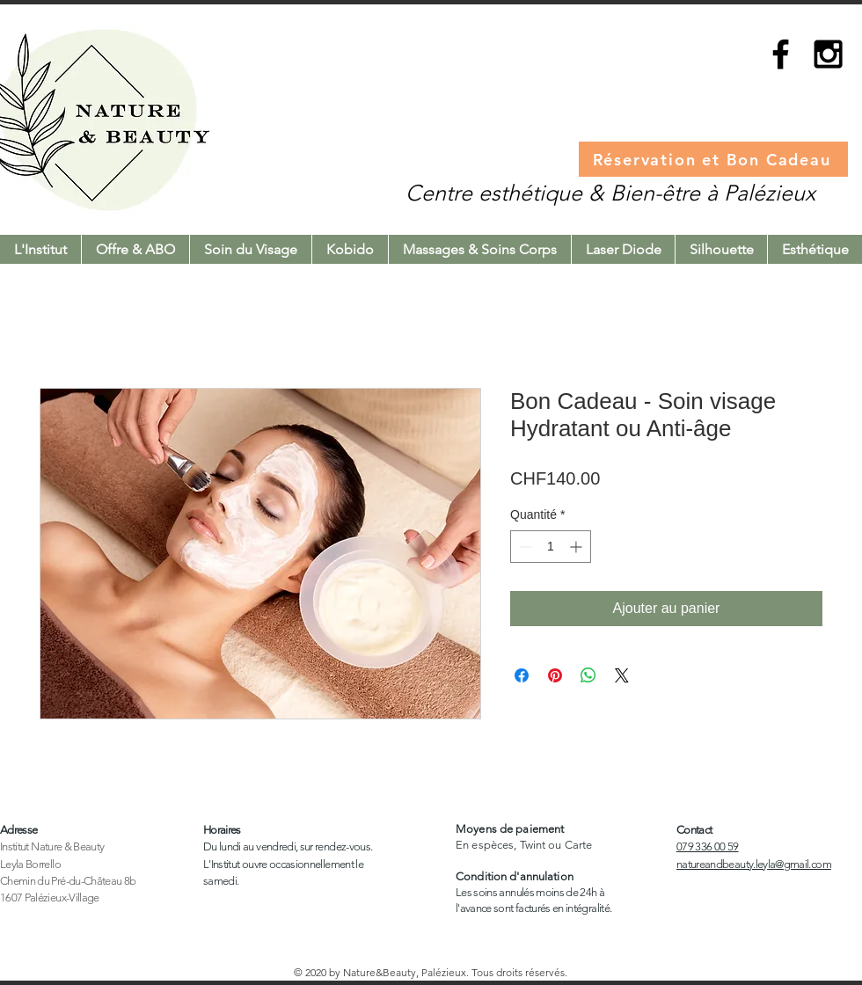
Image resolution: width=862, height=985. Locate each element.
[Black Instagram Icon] (828, 54)
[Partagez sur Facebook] (521, 675)
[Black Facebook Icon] (780, 54)
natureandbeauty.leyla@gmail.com (753, 864)
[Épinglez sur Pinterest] (555, 675)
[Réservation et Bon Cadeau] (713, 159)
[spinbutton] (550, 546)
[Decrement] (524, 546)
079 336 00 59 (707, 846)
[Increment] (577, 546)
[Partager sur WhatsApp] (588, 675)
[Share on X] (621, 675)
